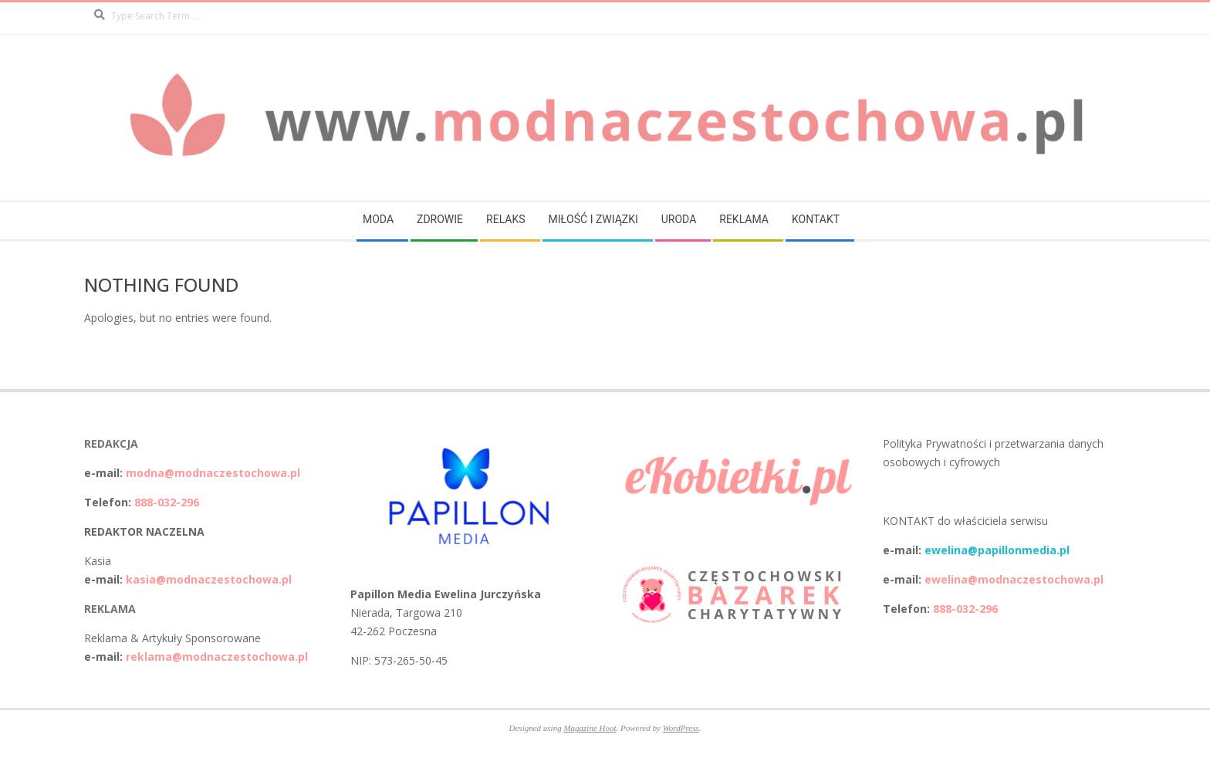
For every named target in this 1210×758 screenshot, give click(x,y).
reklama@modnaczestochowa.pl (217, 656)
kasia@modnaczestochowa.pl (209, 579)
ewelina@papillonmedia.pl (997, 550)
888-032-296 (166, 502)
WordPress (681, 728)
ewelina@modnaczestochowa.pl (1014, 579)
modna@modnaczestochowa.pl (213, 472)
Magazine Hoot (589, 728)
